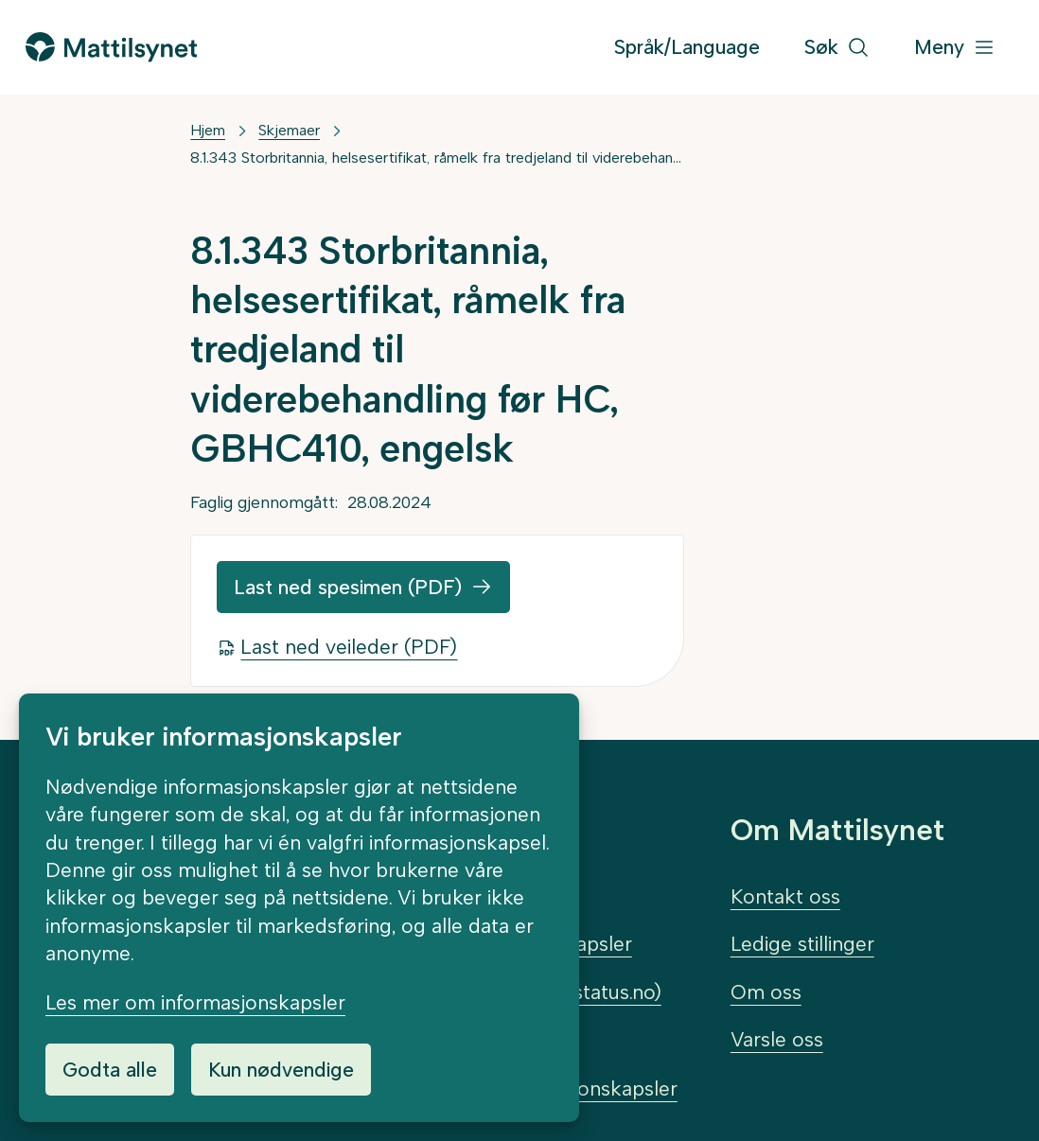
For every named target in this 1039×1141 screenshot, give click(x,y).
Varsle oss (777, 1039)
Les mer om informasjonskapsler (195, 1002)
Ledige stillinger (802, 944)
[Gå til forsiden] (111, 46)
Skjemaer (289, 130)
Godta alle (109, 1069)
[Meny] (954, 48)
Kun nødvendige (281, 1069)
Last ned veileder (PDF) (348, 646)
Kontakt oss (785, 896)
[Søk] (837, 48)
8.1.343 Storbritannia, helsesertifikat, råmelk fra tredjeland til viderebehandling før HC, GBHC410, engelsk (437, 158)
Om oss (766, 992)
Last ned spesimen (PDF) (348, 587)
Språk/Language (687, 47)
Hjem (207, 130)
